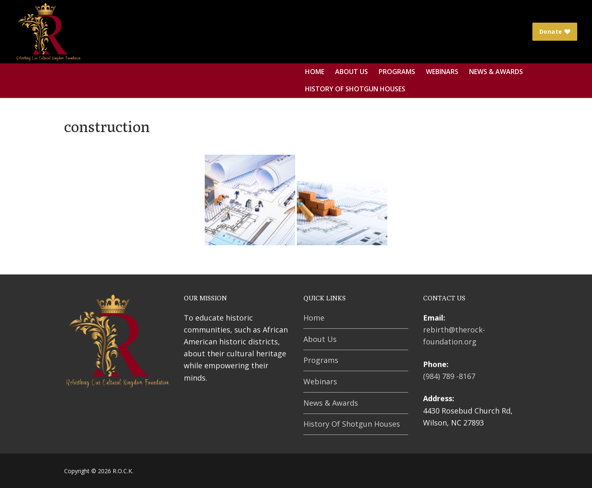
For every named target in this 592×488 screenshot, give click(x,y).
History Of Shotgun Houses (351, 424)
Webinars (320, 381)
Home (313, 318)
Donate (555, 31)
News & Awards (330, 403)
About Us (320, 339)
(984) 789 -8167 (449, 376)
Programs (320, 360)
